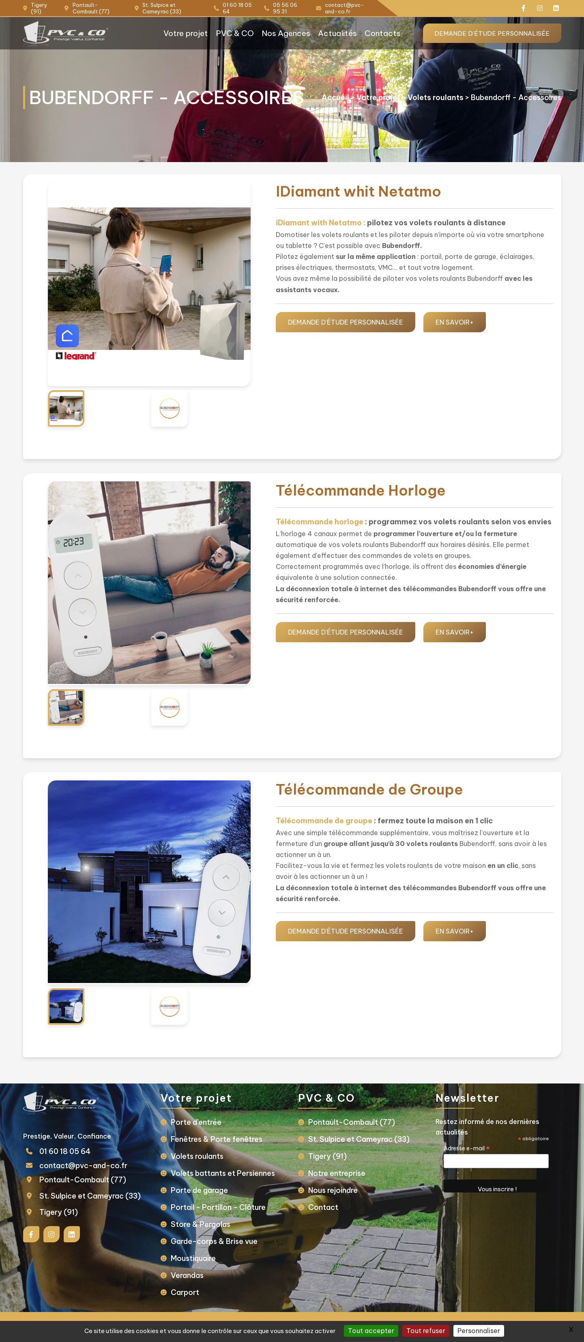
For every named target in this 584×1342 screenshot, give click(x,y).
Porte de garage (202, 1190)
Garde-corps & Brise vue (217, 1241)
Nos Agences (274, 33)
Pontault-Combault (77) (88, 1179)
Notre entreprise (336, 1173)
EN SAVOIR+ (455, 322)
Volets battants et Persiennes (226, 1173)
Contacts (374, 33)
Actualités (328, 33)
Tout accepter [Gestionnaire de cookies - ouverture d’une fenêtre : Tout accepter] (371, 1331)
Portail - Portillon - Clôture (221, 1207)
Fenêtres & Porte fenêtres (220, 1139)
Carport (188, 1292)
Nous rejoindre (333, 1190)
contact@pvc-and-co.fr (89, 1165)
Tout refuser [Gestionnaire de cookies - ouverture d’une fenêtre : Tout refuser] (425, 1331)
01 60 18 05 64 (71, 1151)
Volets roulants (429, 92)
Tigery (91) (64, 1212)
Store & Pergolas (204, 1224)
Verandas (190, 1275)
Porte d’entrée (199, 1122)
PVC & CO (220, 33)
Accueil (329, 92)
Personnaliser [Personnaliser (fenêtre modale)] (478, 1331)
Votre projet (169, 33)
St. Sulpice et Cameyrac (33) (96, 1196)
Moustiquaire (196, 1258)
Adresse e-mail (464, 1148)
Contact (323, 1207)
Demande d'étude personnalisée (485, 33)
